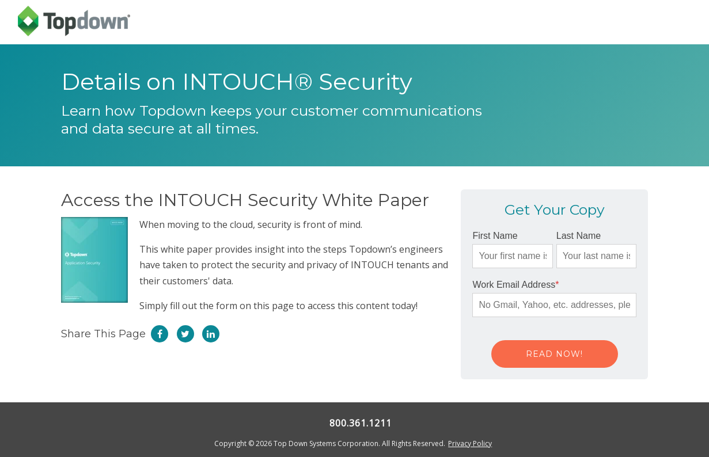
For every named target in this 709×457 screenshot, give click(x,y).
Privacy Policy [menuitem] (470, 443)
